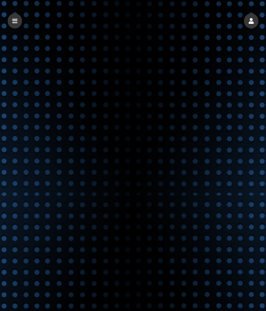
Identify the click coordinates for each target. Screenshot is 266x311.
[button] (251, 20)
